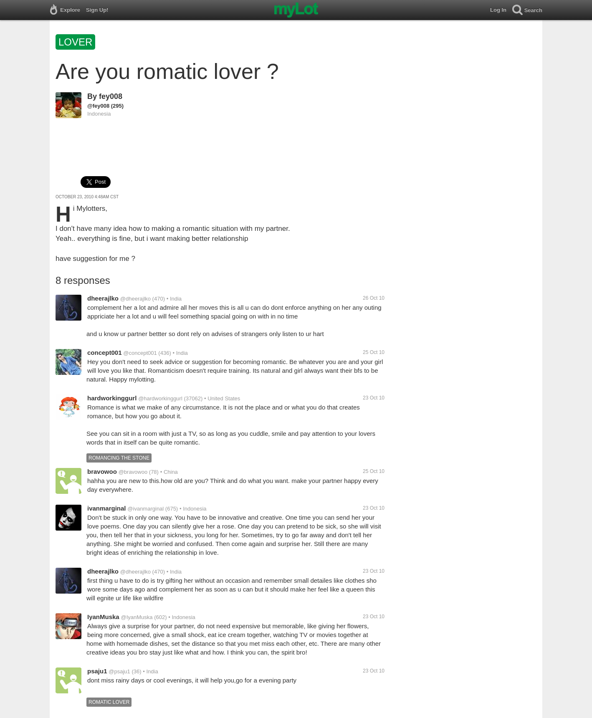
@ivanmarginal (145, 509)
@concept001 (140, 353)
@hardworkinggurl (160, 398)
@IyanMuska (136, 617)
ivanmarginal (106, 508)
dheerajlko (103, 298)
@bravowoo (133, 472)
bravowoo (102, 471)
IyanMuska (103, 616)
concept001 (104, 352)
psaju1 (97, 671)
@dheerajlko (135, 299)
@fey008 (98, 106)
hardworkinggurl (112, 398)
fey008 (110, 96)
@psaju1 (119, 671)
